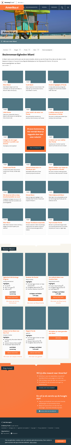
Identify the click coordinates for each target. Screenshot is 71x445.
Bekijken (58, 338)
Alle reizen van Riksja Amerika (35, 303)
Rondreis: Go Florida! (32, 277)
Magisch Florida (30, 331)
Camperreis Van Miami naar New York (11, 332)
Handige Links (12, 428)
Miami (34, 50)
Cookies (57, 428)
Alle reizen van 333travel (35, 356)
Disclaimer (50, 428)
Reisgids (16, 50)
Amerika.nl (5, 50)
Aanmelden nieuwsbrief (47, 388)
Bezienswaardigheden (47, 50)
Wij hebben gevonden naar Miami (58, 332)
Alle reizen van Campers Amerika (13, 356)
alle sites (21, 2)
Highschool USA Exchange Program (10, 278)
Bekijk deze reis (13, 297)
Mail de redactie (35, 148)
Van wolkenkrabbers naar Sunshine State (56, 278)
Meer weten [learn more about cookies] (33, 442)
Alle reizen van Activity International (12, 302)
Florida (25, 50)
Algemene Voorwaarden (23, 428)
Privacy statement (42, 428)
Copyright (33, 428)
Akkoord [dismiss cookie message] (61, 441)
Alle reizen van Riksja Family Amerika (58, 302)
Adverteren (4, 428)
